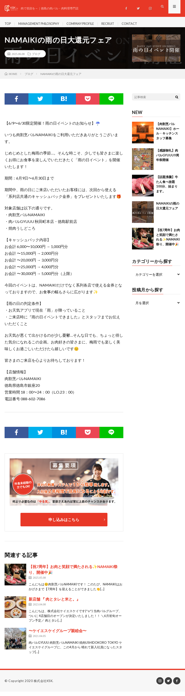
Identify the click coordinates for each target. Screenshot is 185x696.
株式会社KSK (43, 685)
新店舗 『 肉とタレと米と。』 (54, 603)
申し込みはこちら (63, 524)
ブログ (36, 58)
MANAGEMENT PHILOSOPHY (42, 24)
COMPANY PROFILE (89, 24)
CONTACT (143, 24)
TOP (8, 24)
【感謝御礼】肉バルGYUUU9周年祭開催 (167, 159)
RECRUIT (119, 24)
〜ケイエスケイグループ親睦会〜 (57, 634)
